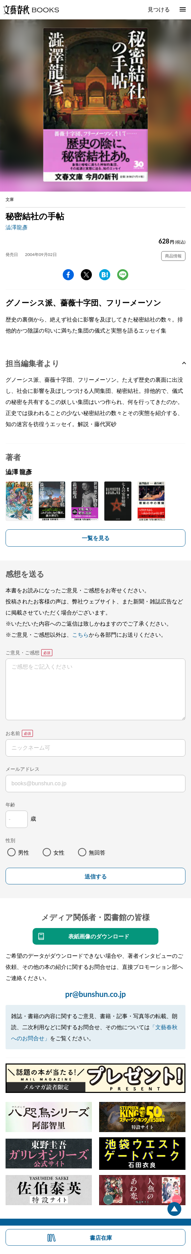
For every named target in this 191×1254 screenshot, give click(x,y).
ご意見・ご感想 (23, 652)
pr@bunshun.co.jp (95, 994)
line (122, 274)
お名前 (13, 733)
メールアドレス (23, 769)
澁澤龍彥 (17, 227)
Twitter (86, 274)
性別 (10, 840)
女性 (58, 852)
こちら (80, 634)
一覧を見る (96, 538)
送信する (96, 877)
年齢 (10, 804)
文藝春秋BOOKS (31, 9)
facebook (68, 274)
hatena (104, 274)
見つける (159, 9)
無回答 (97, 852)
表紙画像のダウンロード (98, 936)
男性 (23, 852)
